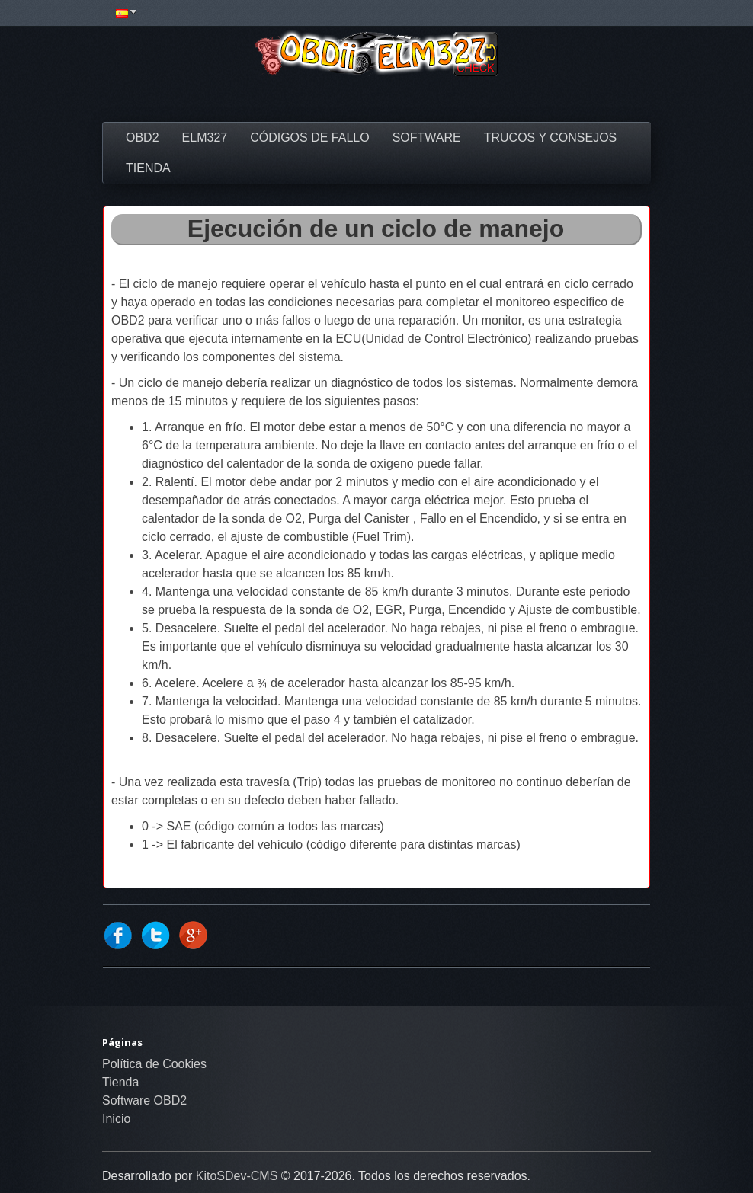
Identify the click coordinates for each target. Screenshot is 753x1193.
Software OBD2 (144, 1100)
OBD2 (142, 137)
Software (427, 137)
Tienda (148, 168)
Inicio (116, 1118)
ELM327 (205, 137)
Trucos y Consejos (550, 137)
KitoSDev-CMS (237, 1175)
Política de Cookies (154, 1063)
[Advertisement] (376, 99)
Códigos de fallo (309, 137)
